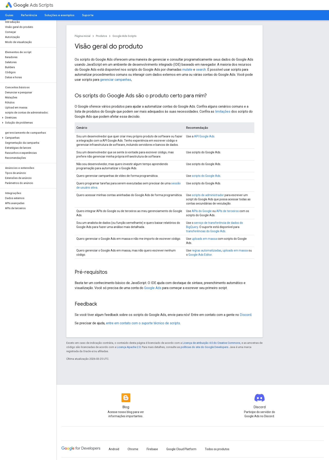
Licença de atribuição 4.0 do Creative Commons (211, 342)
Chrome (133, 449)
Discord (245, 315)
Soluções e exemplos (59, 15)
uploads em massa (204, 238)
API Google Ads (204, 136)
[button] (27, 117)
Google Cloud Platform (181, 449)
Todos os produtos (217, 449)
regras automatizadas (206, 250)
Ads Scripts (33, 5)
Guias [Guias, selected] (9, 15)
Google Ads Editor (200, 254)
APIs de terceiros (227, 211)
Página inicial (82, 36)
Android (114, 449)
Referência (29, 15)
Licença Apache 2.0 (129, 347)
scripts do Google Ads (206, 175)
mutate (187, 70)
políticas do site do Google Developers (204, 347)
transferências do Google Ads (205, 231)
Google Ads (152, 288)
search (201, 70)
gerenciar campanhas (115, 80)
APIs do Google (202, 211)
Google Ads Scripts (124, 36)
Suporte (88, 15)
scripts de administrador (208, 195)
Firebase (152, 449)
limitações (222, 111)
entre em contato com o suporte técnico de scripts (143, 323)
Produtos (101, 36)
